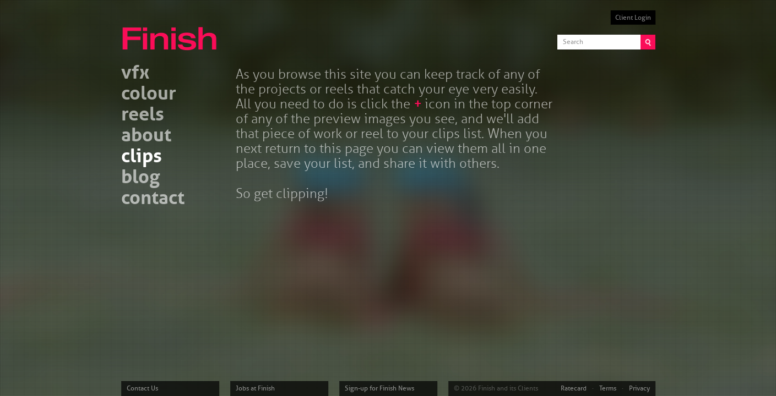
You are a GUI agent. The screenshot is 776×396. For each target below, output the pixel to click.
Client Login (633, 17)
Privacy (639, 388)
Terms (607, 388)
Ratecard (574, 388)
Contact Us (142, 388)
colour (148, 95)
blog (140, 178)
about (146, 136)
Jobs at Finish (255, 388)
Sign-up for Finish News (379, 388)
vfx (135, 74)
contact (152, 199)
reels (142, 115)
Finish (172, 32)
